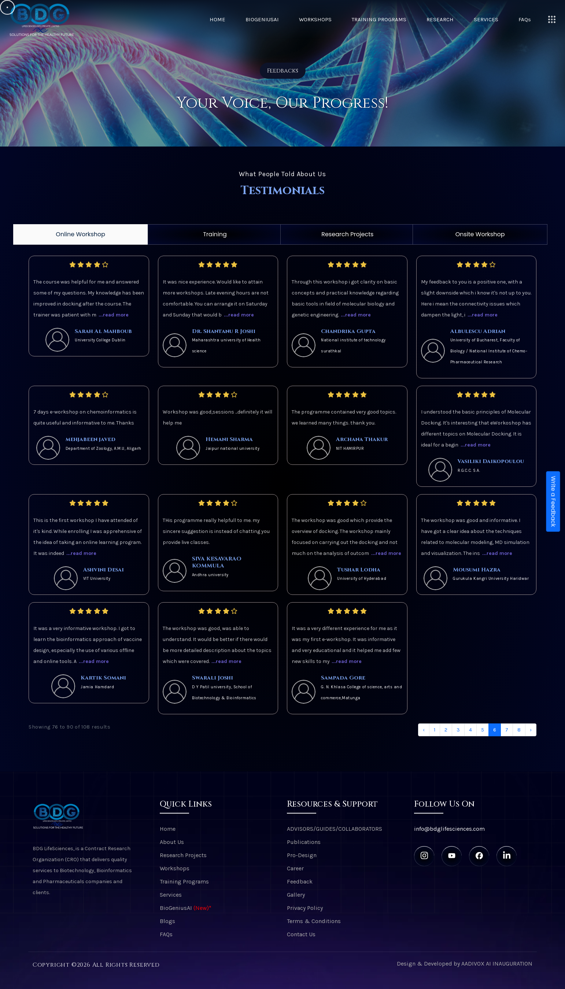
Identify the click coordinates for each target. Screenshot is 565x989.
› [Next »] (531, 730)
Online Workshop (80, 234)
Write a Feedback (553, 501)
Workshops (315, 19)
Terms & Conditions (314, 921)
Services (486, 19)
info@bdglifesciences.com (449, 828)
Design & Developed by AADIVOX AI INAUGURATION (464, 963)
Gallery (296, 894)
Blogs (167, 921)
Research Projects (347, 234)
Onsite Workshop (480, 234)
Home (217, 19)
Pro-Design (302, 855)
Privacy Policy (305, 907)
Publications (304, 841)
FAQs (524, 19)
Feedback (300, 881)
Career (295, 868)
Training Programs (379, 19)
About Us (172, 841)
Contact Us (301, 934)
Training (215, 234)
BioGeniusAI (262, 19)
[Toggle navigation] (551, 19)
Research (440, 19)
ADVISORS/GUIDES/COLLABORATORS (334, 828)
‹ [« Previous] (424, 730)
